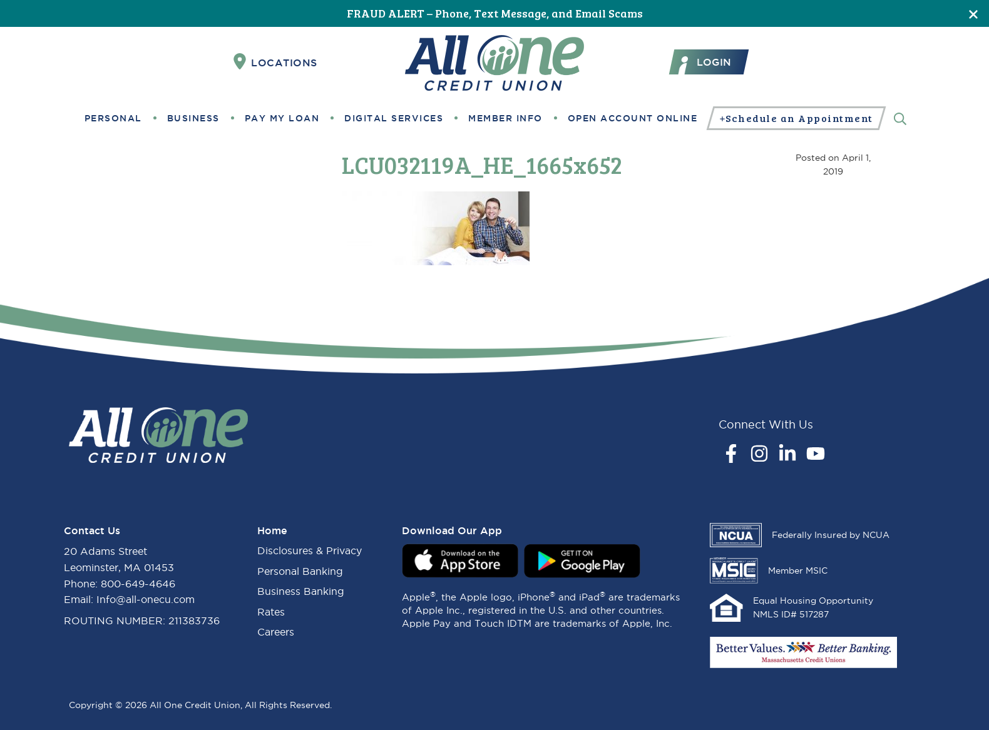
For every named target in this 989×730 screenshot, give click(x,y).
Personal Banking (300, 571)
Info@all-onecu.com (145, 599)
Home (272, 530)
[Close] (973, 13)
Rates (271, 611)
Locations (275, 61)
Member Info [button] (505, 118)
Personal (113, 118)
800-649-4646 (138, 583)
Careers (275, 631)
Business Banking (300, 591)
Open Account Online (633, 118)
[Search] (900, 118)
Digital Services (393, 118)
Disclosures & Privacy (309, 550)
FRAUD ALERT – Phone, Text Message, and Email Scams (495, 13)
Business (193, 118)
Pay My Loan (282, 118)
